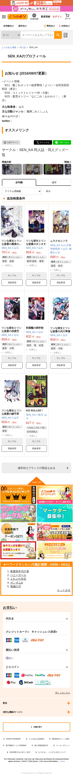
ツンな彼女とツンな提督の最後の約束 (12, 244)
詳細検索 (65, 34)
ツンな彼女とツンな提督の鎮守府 (12, 412)
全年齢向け (8, 26)
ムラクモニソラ (59, 240)
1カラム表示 (68, 191)
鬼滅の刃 (15, 586)
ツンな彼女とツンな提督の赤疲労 (12, 329)
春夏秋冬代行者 (19, 571)
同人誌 (23, 47)
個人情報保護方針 (41, 745)
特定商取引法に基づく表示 (20, 752)
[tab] (54, 182)
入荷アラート (10, 142)
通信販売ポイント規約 (60, 739)
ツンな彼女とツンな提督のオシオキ (36, 242)
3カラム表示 (55, 191)
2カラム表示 (62, 191)
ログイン (57, 16)
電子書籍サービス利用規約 (16, 745)
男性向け (49, 26)
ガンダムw (16, 582)
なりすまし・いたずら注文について (52, 752)
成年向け (22, 26)
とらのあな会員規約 (36, 739)
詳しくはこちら (62, 693)
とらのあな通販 (9, 47)
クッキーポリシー (63, 745)
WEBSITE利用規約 (13, 739)
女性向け (64, 26)
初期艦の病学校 (34, 327)
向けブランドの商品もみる (36, 467)
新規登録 (45, 16)
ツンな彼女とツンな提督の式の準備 (60, 330)
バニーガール (18, 575)
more (63, 761)
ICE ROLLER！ (35, 410)
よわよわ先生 (18, 578)
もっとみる (64, 590)
